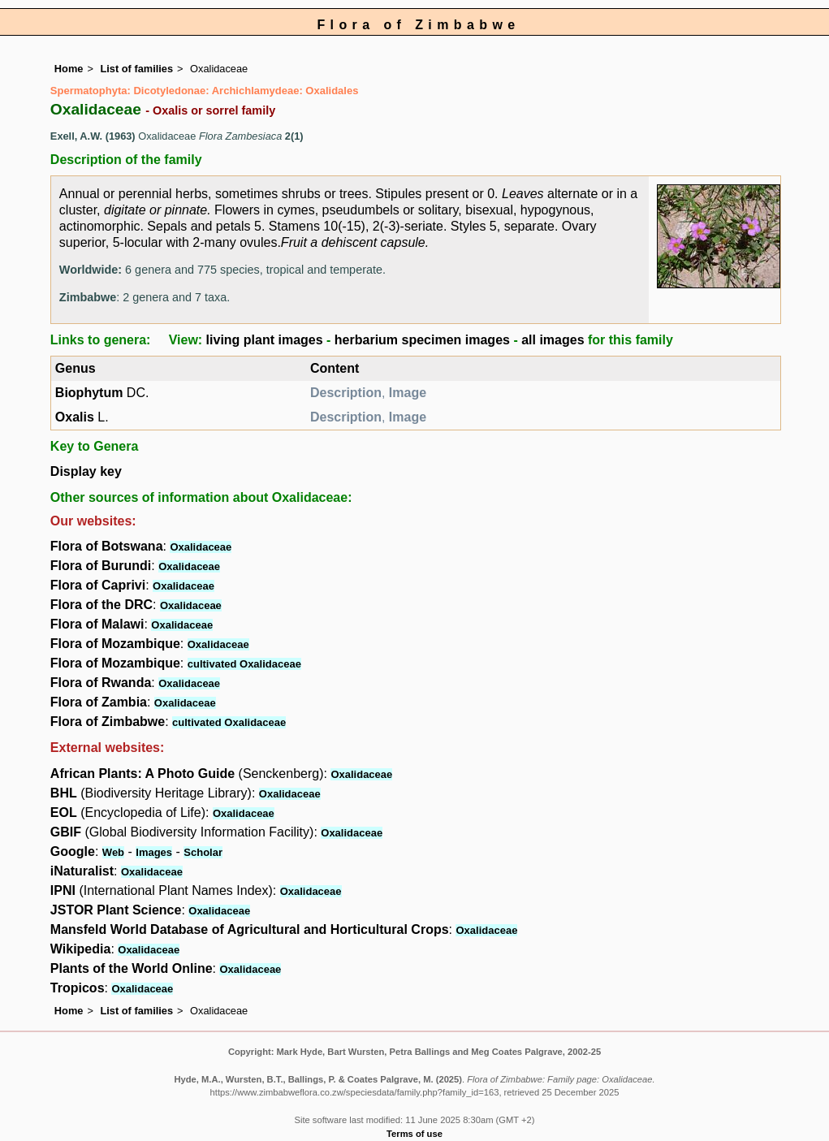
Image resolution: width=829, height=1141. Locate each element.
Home (69, 69)
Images (154, 852)
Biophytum (89, 393)
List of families (136, 69)
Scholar (203, 852)
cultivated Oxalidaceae (244, 664)
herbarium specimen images (422, 340)
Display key (86, 471)
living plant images (264, 340)
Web (113, 852)
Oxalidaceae (200, 547)
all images (552, 340)
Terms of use (414, 1134)
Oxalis (74, 417)
